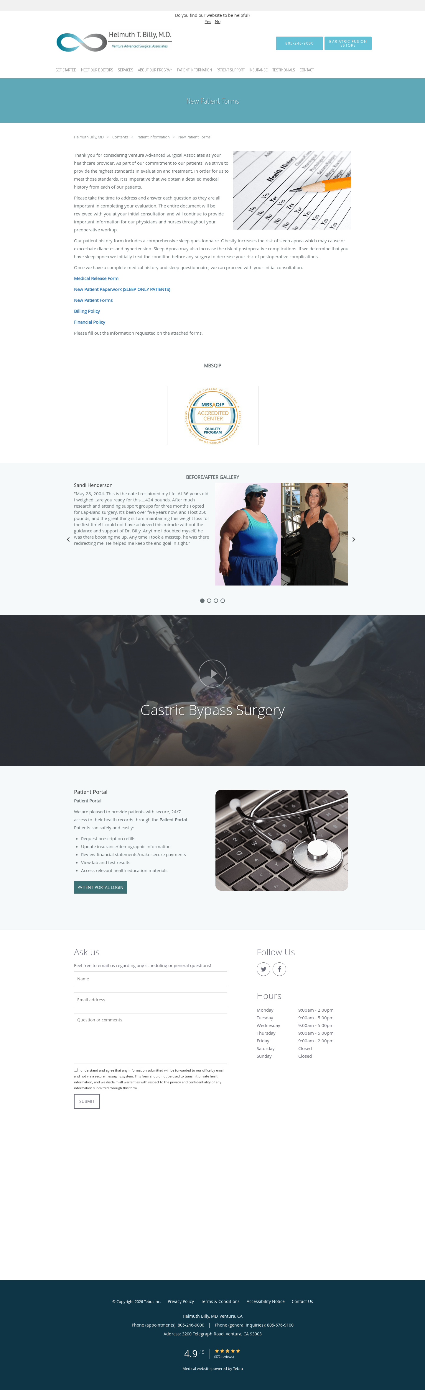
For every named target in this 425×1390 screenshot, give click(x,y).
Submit (87, 1101)
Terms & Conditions (220, 1301)
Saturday (302, 1048)
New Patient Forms (194, 137)
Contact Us (302, 1301)
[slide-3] (222, 600)
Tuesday (302, 1017)
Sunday (302, 1056)
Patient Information (153, 137)
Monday (302, 1010)
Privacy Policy (181, 1301)
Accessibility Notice (266, 1301)
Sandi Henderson (93, 485)
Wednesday (302, 1025)
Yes (208, 21)
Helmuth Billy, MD (89, 137)
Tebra (238, 1368)
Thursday (302, 1033)
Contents (120, 137)
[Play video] (213, 674)
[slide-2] (216, 600)
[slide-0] (202, 600)
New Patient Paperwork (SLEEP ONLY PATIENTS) (122, 289)
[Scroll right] (354, 539)
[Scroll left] (68, 539)
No (217, 21)
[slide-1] (209, 600)
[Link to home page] (102, 43)
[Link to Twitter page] (263, 969)
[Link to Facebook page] (279, 969)
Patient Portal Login (100, 887)
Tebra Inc (152, 1301)
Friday (302, 1040)
